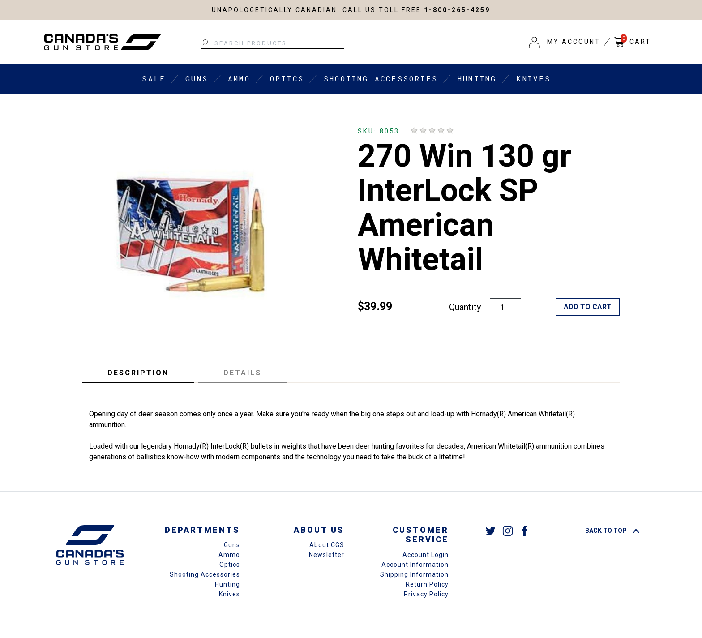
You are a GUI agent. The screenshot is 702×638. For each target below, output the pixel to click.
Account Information (415, 564)
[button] (564, 42)
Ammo (239, 78)
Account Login (425, 554)
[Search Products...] (272, 43)
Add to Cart (588, 307)
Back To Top (612, 530)
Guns (196, 78)
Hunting (477, 78)
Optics (287, 78)
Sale (154, 78)
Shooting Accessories (381, 78)
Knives (533, 78)
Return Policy (427, 584)
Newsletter (326, 554)
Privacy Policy (426, 594)
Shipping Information (414, 574)
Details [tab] (242, 372)
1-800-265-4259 (457, 9)
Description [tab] (138, 372)
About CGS (326, 544)
